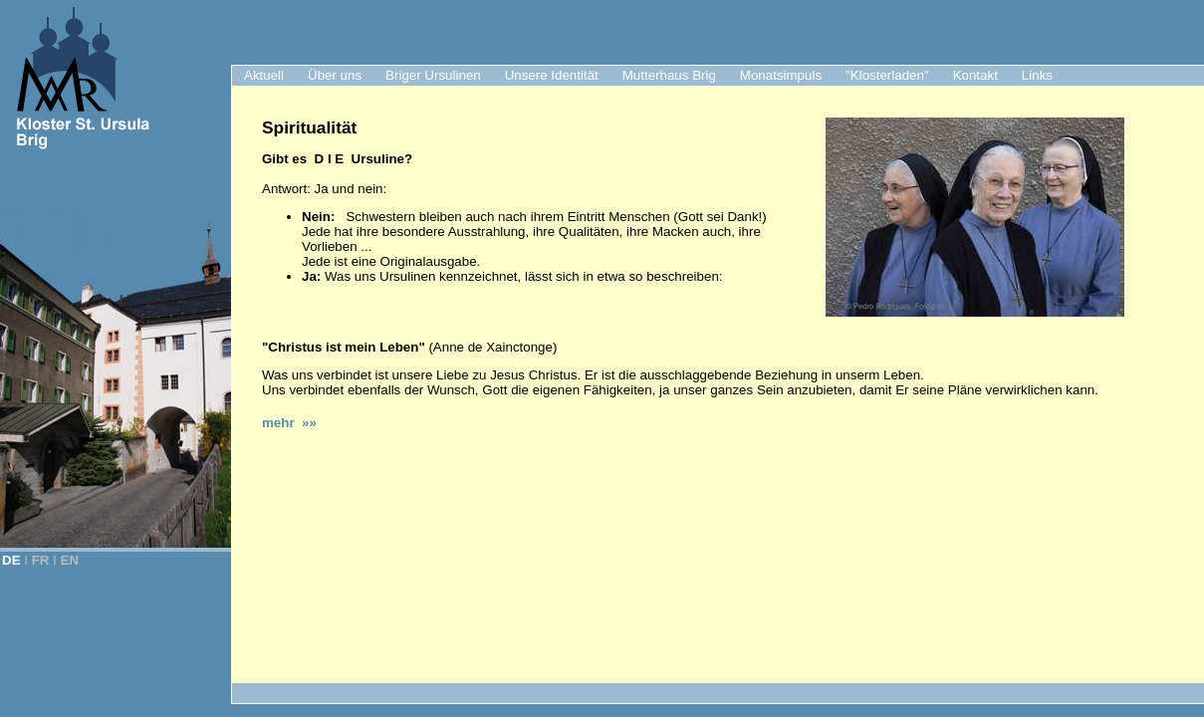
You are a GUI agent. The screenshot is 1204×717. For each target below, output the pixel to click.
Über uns (334, 75)
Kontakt (975, 75)
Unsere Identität (552, 75)
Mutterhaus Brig (669, 75)
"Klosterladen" (887, 75)
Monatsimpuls (781, 75)
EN (70, 560)
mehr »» (289, 422)
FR (41, 560)
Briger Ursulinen (433, 75)
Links (1037, 75)
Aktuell (264, 75)
